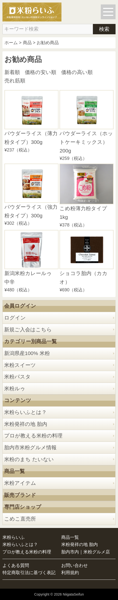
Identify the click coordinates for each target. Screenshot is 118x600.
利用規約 (70, 572)
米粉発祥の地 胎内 (25, 424)
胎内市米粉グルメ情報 (30, 447)
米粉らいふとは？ (25, 412)
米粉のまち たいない (29, 459)
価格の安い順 (40, 72)
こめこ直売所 (20, 519)
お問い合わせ (74, 565)
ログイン (15, 317)
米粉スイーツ (20, 365)
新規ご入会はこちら (28, 329)
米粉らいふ (13, 537)
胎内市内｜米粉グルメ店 (85, 551)
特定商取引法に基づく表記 (29, 572)
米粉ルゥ (14, 388)
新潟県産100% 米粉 (27, 353)
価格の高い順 (77, 72)
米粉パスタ (17, 376)
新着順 (12, 72)
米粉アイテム (20, 483)
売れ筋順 (14, 80)
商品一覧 (70, 537)
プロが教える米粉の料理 (33, 435)
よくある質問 (15, 565)
